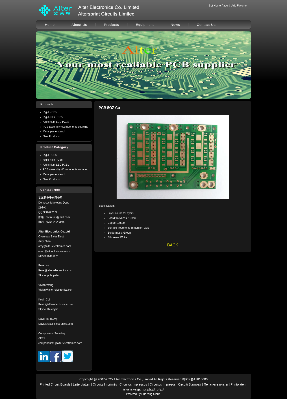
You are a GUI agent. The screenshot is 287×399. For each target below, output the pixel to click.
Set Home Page (218, 5)
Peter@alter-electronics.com (55, 270)
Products (111, 24)
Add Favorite (239, 5)
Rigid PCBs (50, 112)
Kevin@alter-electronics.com (55, 304)
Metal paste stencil (54, 131)
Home (50, 24)
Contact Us (206, 24)
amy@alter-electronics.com (54, 246)
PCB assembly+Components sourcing (65, 126)
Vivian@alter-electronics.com (55, 289)
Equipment (145, 24)
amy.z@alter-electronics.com (54, 251)
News (175, 24)
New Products (51, 136)
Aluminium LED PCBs (56, 121)
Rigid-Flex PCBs (53, 117)
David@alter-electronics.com (55, 323)
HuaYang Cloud (150, 394)
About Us (79, 24)
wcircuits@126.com (58, 217)
